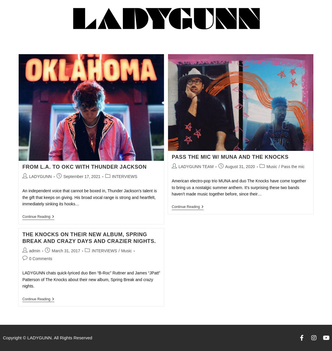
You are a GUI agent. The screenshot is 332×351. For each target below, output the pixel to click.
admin (34, 250)
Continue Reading (38, 217)
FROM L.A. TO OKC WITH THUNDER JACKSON (84, 167)
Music (271, 166)
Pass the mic (293, 166)
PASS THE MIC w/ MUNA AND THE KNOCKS (230, 157)
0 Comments (40, 258)
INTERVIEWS (124, 176)
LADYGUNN (40, 176)
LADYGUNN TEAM (196, 166)
